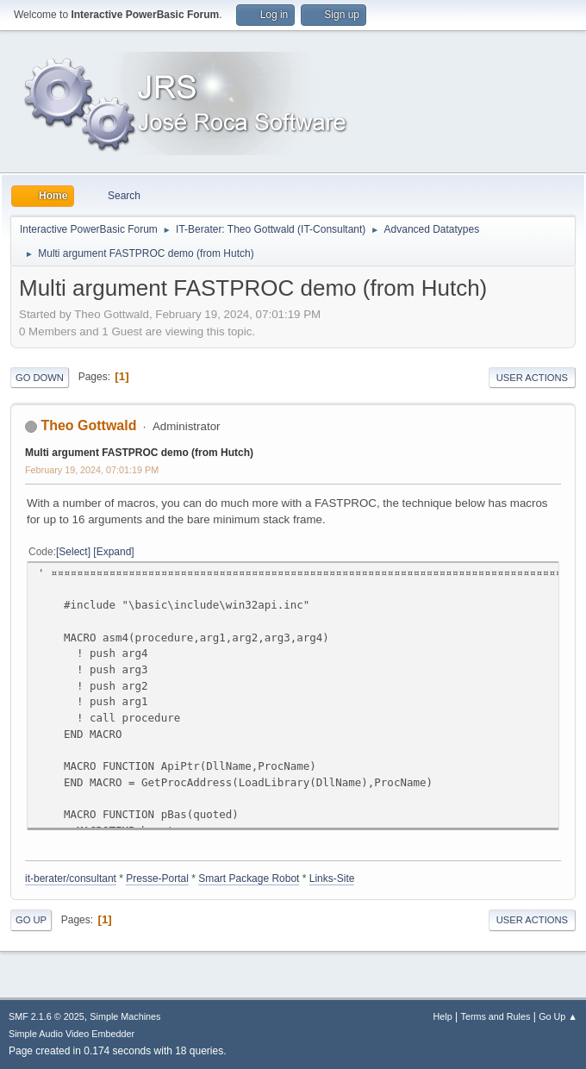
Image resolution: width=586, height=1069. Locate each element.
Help (442, 1016)
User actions (532, 377)
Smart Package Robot (248, 878)
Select (73, 552)
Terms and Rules (496, 1016)
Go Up (31, 920)
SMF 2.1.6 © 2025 (46, 1016)
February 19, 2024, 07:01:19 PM (92, 470)
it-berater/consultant (70, 878)
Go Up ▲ (558, 1016)
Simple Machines (125, 1016)
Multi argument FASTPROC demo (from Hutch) (139, 453)
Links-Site (332, 878)
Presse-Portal (157, 878)
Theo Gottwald (88, 425)
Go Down (40, 377)
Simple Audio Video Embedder (71, 1033)
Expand (114, 552)
